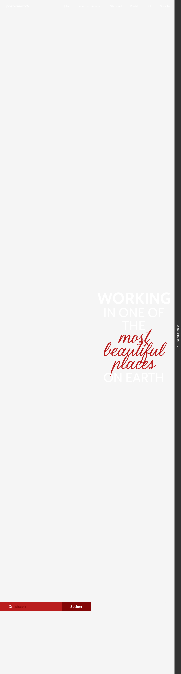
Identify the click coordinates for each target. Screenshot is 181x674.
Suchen (76, 606)
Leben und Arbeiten (90, 6)
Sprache (165, 6)
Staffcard (116, 6)
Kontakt (135, 6)
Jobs (66, 6)
